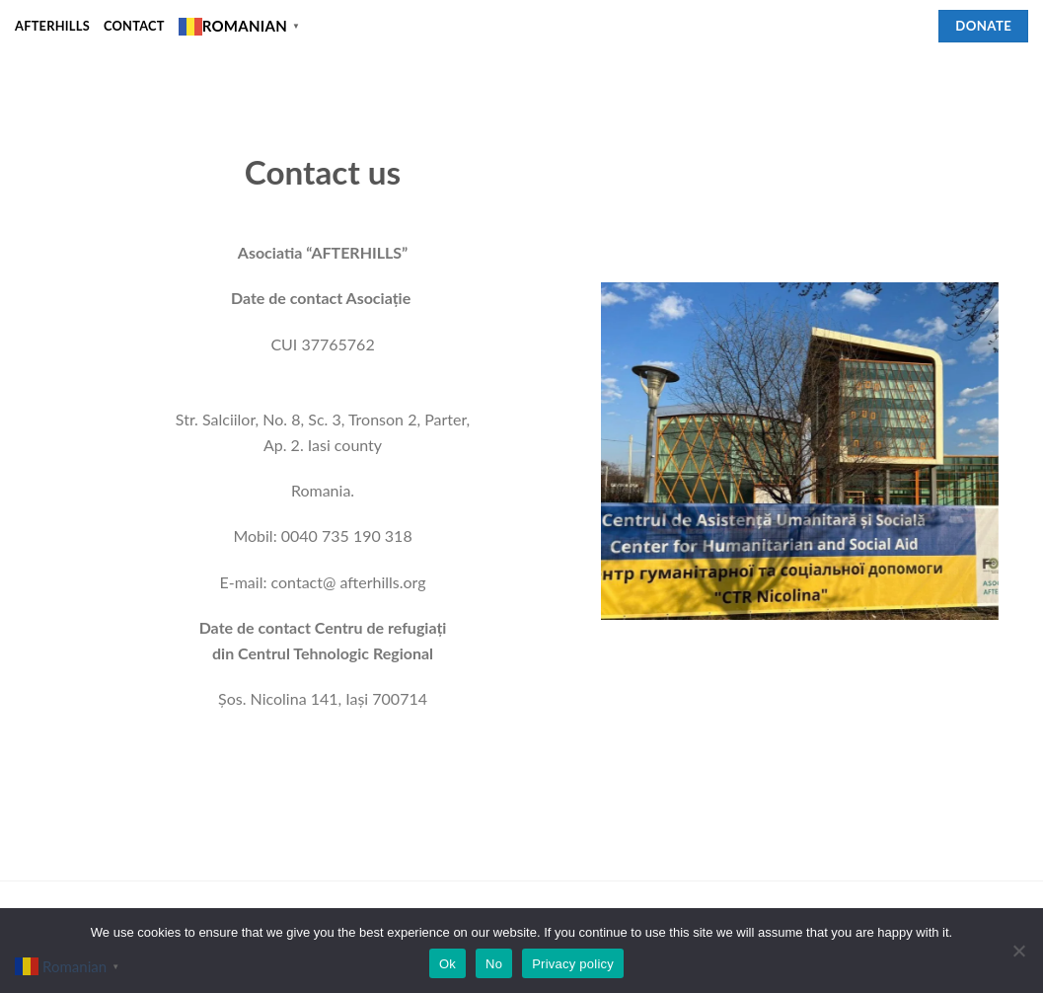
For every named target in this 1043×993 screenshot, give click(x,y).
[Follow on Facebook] (912, 26)
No (493, 963)
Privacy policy (573, 963)
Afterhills (52, 26)
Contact (134, 26)
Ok (447, 963)
